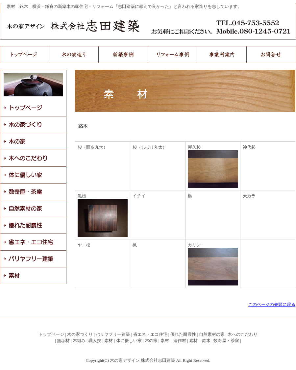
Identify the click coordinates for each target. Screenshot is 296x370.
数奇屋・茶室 (226, 340)
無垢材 (63, 340)
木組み (79, 340)
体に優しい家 (129, 340)
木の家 (151, 340)
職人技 (94, 340)
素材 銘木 (199, 340)
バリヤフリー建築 (113, 334)
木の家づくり (80, 334)
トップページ (51, 334)
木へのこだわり (243, 334)
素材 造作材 (173, 340)
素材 (108, 340)
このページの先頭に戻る (271, 304)
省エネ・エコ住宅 (150, 334)
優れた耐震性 (183, 334)
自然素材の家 (212, 334)
